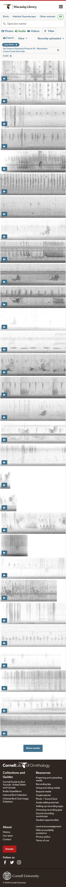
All (60, 16)
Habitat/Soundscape (24, 16)
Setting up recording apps (49, 806)
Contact (7, 839)
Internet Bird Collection (15, 795)
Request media (43, 791)
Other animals (47, 16)
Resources (43, 772)
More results (33, 748)
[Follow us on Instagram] (19, 862)
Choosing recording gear (49, 810)
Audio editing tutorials (47, 802)
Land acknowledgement (48, 826)
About (7, 827)
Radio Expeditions (12, 791)
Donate (9, 849)
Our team (8, 836)
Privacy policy (43, 837)
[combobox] (35, 23)
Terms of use (42, 840)
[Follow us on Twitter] (12, 862)
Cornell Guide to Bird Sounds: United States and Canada (14, 785)
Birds (6, 16)
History (6, 832)
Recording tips (43, 784)
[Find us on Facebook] (5, 862)
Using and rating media (48, 788)
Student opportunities (47, 820)
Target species (43, 795)
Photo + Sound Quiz (46, 799)
